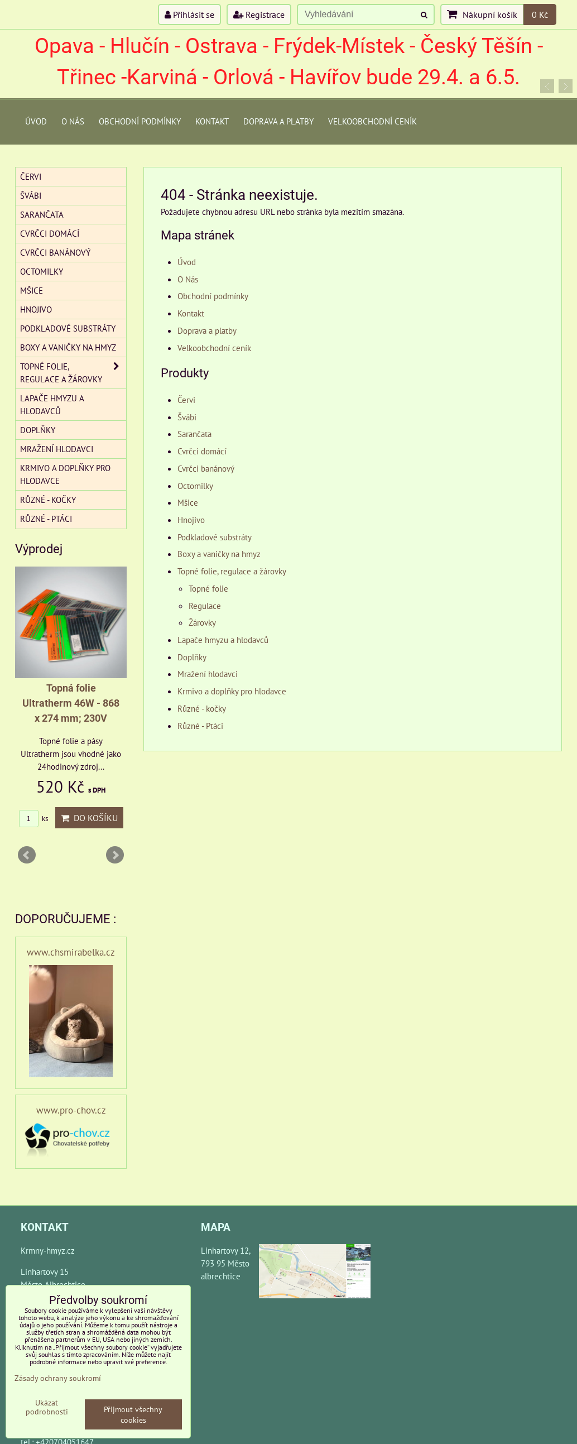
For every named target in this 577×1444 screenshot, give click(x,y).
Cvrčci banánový (205, 468)
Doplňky (191, 657)
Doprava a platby (278, 121)
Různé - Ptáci (200, 725)
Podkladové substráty (214, 537)
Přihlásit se (189, 14)
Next (115, 855)
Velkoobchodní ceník (372, 121)
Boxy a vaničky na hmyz (219, 553)
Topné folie (208, 588)
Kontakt (212, 121)
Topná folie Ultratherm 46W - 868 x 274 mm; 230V (70, 703)
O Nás (72, 121)
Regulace (205, 605)
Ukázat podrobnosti (47, 1407)
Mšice (187, 502)
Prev (27, 855)
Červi (186, 399)
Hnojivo (191, 519)
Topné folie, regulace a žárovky (231, 571)
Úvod (36, 121)
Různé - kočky (201, 708)
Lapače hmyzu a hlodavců (222, 639)
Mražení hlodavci (207, 673)
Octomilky (195, 485)
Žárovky (202, 622)
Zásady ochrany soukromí (58, 1378)
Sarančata (194, 433)
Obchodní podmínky (140, 121)
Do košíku (89, 817)
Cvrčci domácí (202, 451)
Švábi (186, 417)
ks (33, 818)
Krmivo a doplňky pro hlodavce (231, 691)
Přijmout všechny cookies (133, 1414)
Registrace (259, 14)
